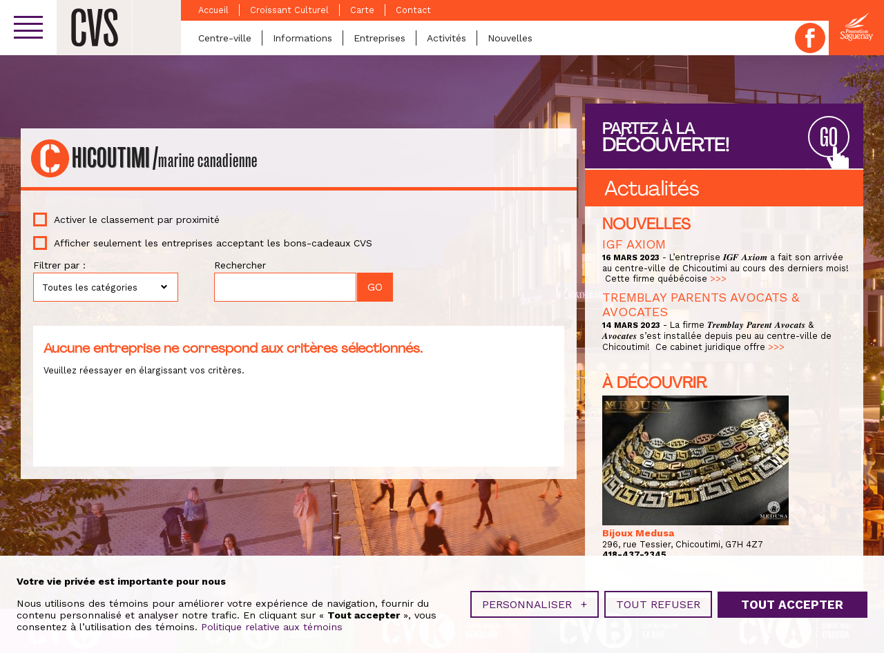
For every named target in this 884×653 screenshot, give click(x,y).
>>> (718, 278)
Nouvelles (510, 37)
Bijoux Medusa (638, 532)
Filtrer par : (59, 265)
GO (829, 137)
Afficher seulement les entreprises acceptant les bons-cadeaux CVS (213, 242)
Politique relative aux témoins (272, 622)
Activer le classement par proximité (137, 219)
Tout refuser (658, 600)
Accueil (213, 10)
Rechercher (240, 265)
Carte (362, 10)
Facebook (810, 38)
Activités (446, 37)
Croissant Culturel (289, 10)
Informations (302, 37)
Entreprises (379, 37)
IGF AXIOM (634, 244)
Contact (413, 10)
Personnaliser (534, 600)
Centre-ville (224, 37)
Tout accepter (792, 600)
